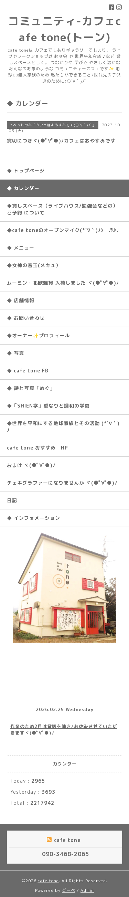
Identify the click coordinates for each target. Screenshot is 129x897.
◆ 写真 (15, 353)
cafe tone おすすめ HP (37, 447)
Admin (87, 890)
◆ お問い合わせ (26, 318)
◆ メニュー (20, 247)
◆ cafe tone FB (28, 370)
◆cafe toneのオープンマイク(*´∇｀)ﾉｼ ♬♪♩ (63, 230)
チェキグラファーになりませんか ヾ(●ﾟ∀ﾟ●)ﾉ (62, 482)
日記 (12, 500)
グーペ (68, 890)
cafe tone (48, 881)
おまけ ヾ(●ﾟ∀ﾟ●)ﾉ (31, 465)
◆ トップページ (26, 170)
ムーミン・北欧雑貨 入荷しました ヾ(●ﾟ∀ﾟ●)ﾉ (63, 282)
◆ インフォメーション (33, 518)
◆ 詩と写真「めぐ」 (31, 388)
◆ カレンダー (23, 188)
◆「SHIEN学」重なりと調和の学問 (48, 405)
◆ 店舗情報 (20, 300)
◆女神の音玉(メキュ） (34, 265)
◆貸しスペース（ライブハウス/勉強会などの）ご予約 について (62, 209)
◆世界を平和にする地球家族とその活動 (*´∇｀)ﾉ (63, 426)
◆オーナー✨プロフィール (38, 335)
